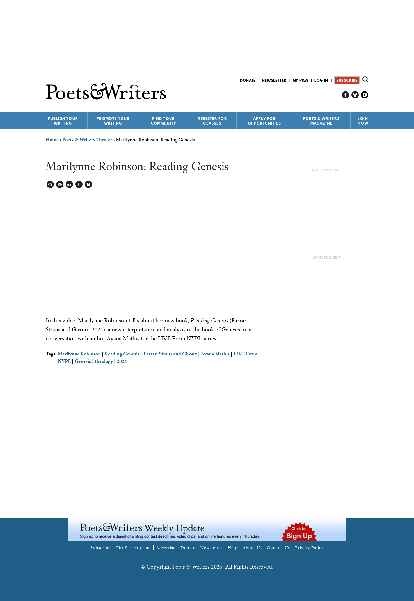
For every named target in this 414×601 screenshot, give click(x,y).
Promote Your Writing (113, 121)
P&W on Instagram (365, 95)
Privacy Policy (309, 547)
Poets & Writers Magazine (321, 121)
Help (232, 547)
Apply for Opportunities (264, 121)
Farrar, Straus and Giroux (170, 353)
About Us (252, 547)
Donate (248, 80)
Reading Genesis (122, 353)
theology (104, 360)
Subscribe (346, 80)
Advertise (165, 547)
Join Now (363, 121)
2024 (122, 360)
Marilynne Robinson (79, 353)
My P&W (300, 80)
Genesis (83, 360)
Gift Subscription (133, 547)
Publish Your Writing (63, 121)
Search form (365, 79)
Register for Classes (212, 121)
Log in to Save (69, 184)
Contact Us (278, 547)
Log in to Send (60, 184)
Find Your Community (163, 121)
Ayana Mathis (215, 353)
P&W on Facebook (345, 95)
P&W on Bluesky (355, 95)
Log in (321, 80)
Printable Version (50, 184)
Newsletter (274, 80)
